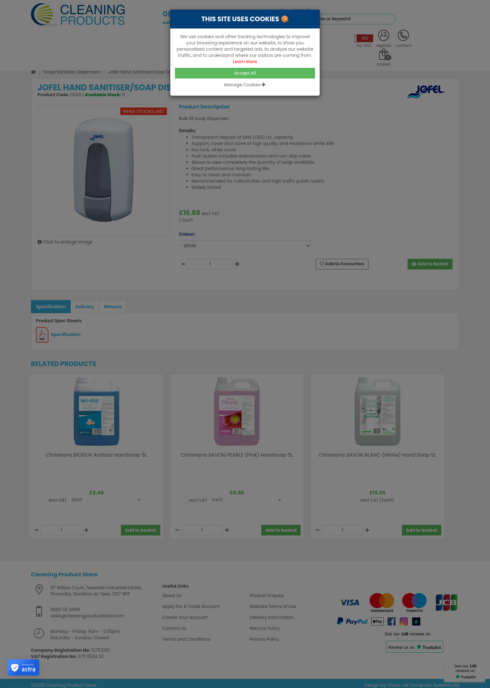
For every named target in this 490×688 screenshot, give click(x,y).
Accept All (245, 73)
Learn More (245, 61)
